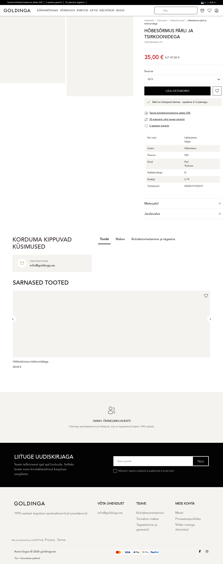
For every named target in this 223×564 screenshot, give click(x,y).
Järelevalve (183, 214)
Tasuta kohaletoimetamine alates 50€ (25, 2)
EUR (212, 2)
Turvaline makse (147, 519)
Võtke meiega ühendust (185, 527)
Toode (104, 239)
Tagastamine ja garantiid (146, 527)
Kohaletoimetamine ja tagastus (153, 239)
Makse (120, 239)
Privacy (50, 540)
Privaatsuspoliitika (188, 519)
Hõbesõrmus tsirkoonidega (30, 362)
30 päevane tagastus (75, 2)
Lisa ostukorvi (177, 91)
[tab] (183, 203)
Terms (61, 540)
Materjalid (183, 203)
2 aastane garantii (54, 2)
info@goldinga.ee (110, 513)
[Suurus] (183, 79)
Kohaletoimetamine (150, 513)
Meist (179, 513)
